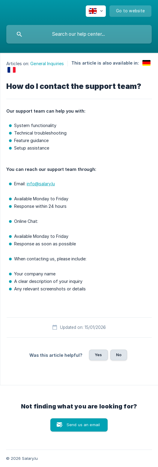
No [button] (118, 354)
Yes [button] (98, 354)
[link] (146, 63)
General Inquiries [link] (47, 63)
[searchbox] (79, 34)
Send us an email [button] (83, 424)
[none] (96, 11)
